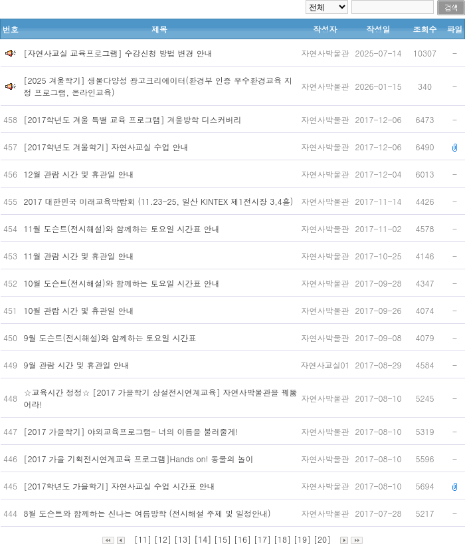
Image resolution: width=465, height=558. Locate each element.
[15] (222, 539)
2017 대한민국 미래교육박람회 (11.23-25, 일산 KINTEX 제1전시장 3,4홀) (160, 201)
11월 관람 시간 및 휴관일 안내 (80, 255)
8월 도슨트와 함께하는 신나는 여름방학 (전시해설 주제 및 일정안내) (149, 513)
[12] (162, 539)
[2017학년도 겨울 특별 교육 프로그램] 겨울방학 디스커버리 (134, 119)
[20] (322, 539)
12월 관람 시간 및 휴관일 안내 (80, 174)
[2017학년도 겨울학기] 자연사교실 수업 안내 (107, 146)
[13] (182, 539)
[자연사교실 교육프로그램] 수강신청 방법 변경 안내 (118, 53)
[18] (282, 539)
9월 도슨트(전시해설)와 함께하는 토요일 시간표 (111, 337)
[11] (142, 539)
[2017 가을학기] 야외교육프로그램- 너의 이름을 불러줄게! (132, 431)
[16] (242, 539)
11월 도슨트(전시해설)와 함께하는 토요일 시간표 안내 (124, 228)
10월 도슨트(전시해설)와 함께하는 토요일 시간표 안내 (124, 283)
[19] (302, 539)
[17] (262, 539)
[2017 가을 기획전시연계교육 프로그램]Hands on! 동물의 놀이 (140, 458)
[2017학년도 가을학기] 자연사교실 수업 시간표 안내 (121, 485)
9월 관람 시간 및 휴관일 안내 (78, 364)
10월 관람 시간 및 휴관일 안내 (80, 310)
